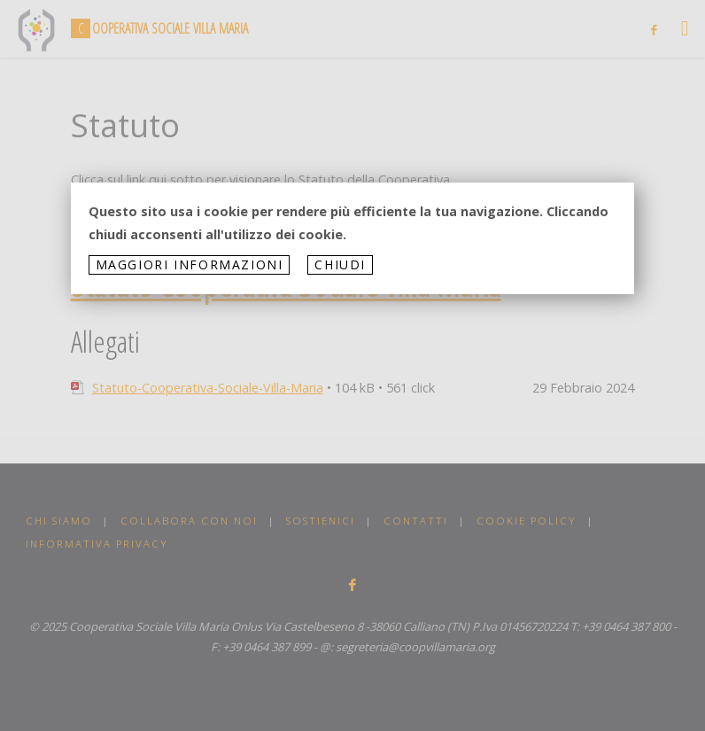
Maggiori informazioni (189, 264)
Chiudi (340, 264)
